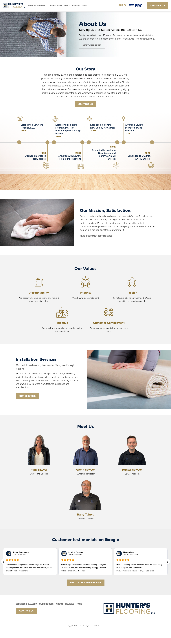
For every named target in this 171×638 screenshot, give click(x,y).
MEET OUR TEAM (92, 45)
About (67, 5)
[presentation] (3, 561)
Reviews (76, 5)
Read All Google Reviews (85, 582)
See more (23, 571)
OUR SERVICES (27, 396)
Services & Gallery (37, 5)
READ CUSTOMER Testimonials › (96, 236)
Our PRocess (55, 5)
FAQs (84, 5)
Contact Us (157, 5)
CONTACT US (85, 104)
